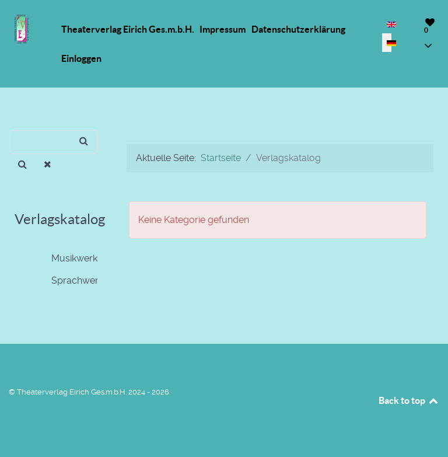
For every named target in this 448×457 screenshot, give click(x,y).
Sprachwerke (70, 280)
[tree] (56, 269)
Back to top (409, 400)
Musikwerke (68, 258)
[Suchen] (53, 142)
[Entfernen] (48, 164)
